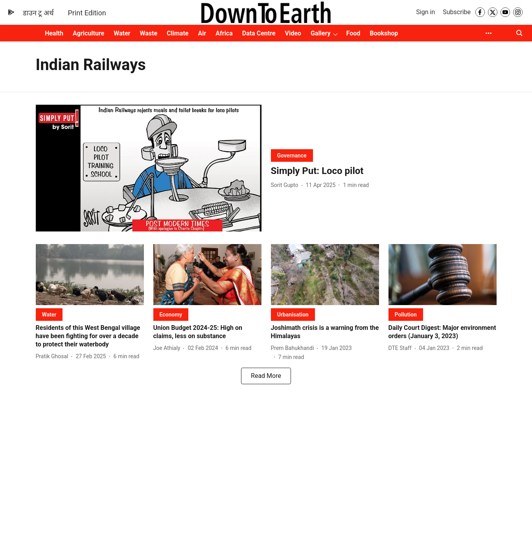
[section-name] (292, 155)
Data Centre (259, 33)
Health (54, 33)
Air (202, 33)
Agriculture (88, 33)
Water (122, 33)
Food (353, 33)
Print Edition (87, 13)
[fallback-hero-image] (148, 168)
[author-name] (286, 185)
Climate (177, 33)
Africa (223, 33)
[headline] (384, 171)
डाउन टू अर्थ (38, 13)
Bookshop (384, 33)
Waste (148, 33)
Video (293, 33)
